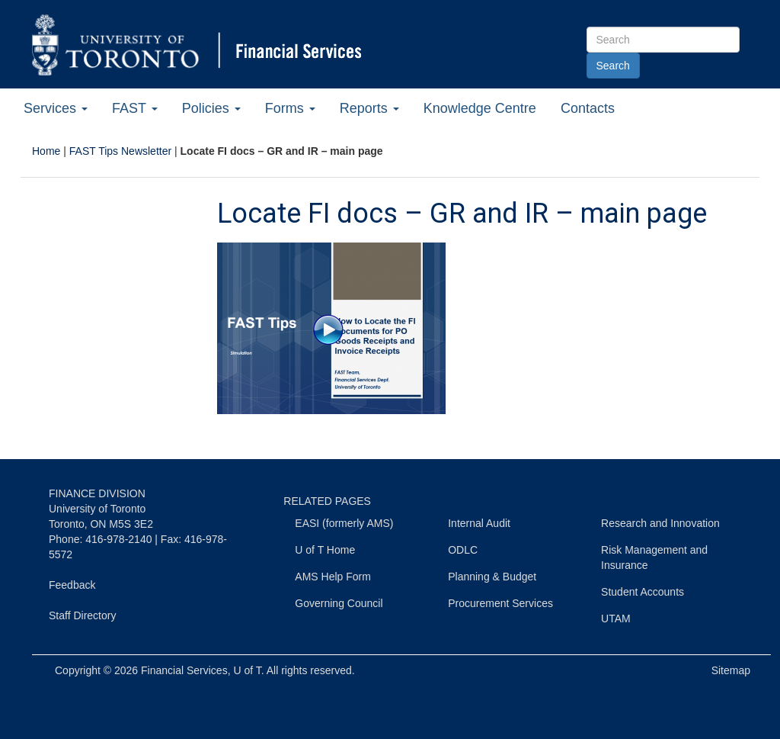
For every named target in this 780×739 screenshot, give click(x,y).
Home (46, 151)
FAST (135, 108)
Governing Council (338, 603)
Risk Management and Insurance (654, 557)
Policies (211, 108)
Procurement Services (500, 603)
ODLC (463, 550)
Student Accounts (642, 592)
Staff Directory (82, 615)
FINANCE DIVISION (97, 493)
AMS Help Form (333, 576)
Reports (369, 108)
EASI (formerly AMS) (344, 523)
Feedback (72, 585)
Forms (290, 108)
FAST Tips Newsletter (120, 151)
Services (56, 108)
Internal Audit (479, 523)
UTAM (616, 618)
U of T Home (325, 550)
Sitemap (730, 670)
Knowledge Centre (480, 108)
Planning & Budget (492, 576)
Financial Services (184, 670)
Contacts (588, 108)
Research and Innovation (660, 523)
